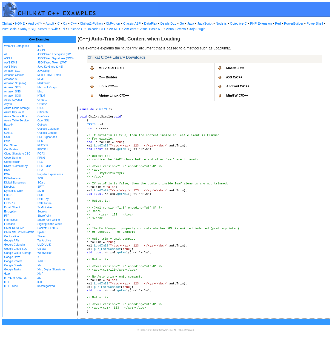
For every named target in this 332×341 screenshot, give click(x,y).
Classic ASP (132, 23)
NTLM (41, 95)
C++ (74, 23)
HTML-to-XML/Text (15, 277)
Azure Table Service (16, 120)
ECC (7, 199)
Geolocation (11, 236)
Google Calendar (14, 244)
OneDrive (43, 116)
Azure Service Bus (15, 116)
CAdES (8, 133)
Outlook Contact (47, 133)
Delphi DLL (168, 23)
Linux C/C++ (108, 86)
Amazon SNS (12, 91)
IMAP (40, 46)
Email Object (12, 207)
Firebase (9, 224)
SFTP (41, 186)
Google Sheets (13, 265)
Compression (12, 161)
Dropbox (9, 186)
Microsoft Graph (47, 87)
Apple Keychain (13, 99)
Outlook (42, 124)
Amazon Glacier (14, 75)
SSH (40, 195)
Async (8, 104)
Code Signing (12, 157)
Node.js (221, 23)
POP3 (41, 153)
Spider (41, 232)
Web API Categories (16, 46)
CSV (7, 141)
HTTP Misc (11, 286)
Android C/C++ (237, 86)
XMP (40, 273)
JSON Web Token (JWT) (52, 62)
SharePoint (44, 215)
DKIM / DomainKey (16, 166)
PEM (40, 141)
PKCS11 (42, 149)
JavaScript (204, 23)
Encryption (10, 211)
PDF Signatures (47, 137)
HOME (20, 23)
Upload (41, 248)
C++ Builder (108, 77)
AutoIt (50, 23)
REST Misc (44, 166)
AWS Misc (10, 66)
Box (6, 128)
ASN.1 (8, 58)
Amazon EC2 (12, 70)
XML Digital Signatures (51, 269)
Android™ (35, 23)
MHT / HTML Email (49, 75)
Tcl (63, 29)
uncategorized (46, 286)
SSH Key (43, 199)
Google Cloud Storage (17, 253)
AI (5, 54)
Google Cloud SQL (15, 248)
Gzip (7, 273)
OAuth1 (42, 99)
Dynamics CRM (13, 190)
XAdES (41, 261)
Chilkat (7, 23)
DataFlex (150, 23)
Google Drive (12, 257)
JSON (41, 50)
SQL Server (39, 29)
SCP (40, 178)
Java (190, 23)
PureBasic (9, 29)
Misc (40, 91)
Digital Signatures (15, 182)
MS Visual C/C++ (112, 68)
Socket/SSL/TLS (47, 228)
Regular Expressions (50, 174)
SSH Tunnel (44, 203)
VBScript (130, 29)
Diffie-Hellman (12, 178)
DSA (7, 174)
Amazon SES (12, 87)
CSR (7, 137)
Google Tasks (12, 269)
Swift (54, 29)
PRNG (41, 157)
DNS (7, 170)
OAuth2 (42, 104)
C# (65, 23)
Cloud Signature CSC (17, 153)
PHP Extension (261, 23)
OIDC (40, 108)
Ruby (23, 29)
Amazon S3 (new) (15, 83)
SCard (41, 182)
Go (182, 23)
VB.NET (114, 29)
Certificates (11, 149)
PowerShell (315, 23)
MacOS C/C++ (237, 68)
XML (40, 265)
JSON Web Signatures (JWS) (55, 58)
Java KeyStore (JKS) (50, 66)
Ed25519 (9, 203)
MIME (41, 79)
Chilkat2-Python (91, 23)
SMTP (41, 190)
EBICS (8, 195)
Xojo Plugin (197, 29)
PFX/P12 (43, 145)
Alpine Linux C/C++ (114, 95)
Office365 (43, 112)
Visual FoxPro (176, 29)
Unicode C (75, 29)
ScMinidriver (45, 207)
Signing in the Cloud (49, 224)
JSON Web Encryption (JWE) (55, 54)
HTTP (7, 282)
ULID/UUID (44, 244)
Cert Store (10, 145)
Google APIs (12, 240)
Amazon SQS (12, 95)
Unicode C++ (96, 29)
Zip (39, 277)
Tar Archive (44, 240)
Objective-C (238, 23)
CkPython (113, 23)
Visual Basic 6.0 (151, 29)
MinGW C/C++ (237, 95)
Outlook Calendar (48, 128)
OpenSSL (43, 120)
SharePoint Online (48, 219)
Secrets (42, 211)
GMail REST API (14, 228)
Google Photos (13, 261)
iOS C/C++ (234, 77)
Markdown (43, 83)
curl (39, 282)
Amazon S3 (11, 79)
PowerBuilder (293, 23)
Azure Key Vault (14, 112)
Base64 (9, 124)
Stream (41, 236)
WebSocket (44, 253)
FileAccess (10, 219)
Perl (278, 23)
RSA (40, 170)
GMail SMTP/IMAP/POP (19, 232)
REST (41, 161)
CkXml (102, 109)
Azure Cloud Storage (17, 108)
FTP (6, 215)
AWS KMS (10, 62)
